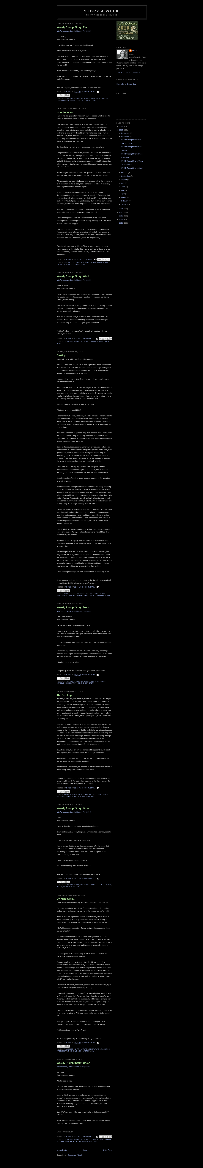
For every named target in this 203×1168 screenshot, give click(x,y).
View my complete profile (128, 72)
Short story (90, 100)
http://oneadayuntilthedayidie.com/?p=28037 (74, 1067)
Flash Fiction (63, 100)
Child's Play (96, 98)
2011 (121, 219)
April (123, 194)
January (124, 204)
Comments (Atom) (74, 1155)
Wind (59, 343)
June (123, 187)
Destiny (61, 355)
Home (85, 1150)
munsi (134, 50)
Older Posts (107, 1150)
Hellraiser (75, 100)
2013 (121, 212)
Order (59, 887)
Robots (69, 796)
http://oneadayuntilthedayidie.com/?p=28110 (74, 31)
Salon (75, 1051)
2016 (121, 126)
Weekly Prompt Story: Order (73, 808)
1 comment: (87, 259)
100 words (85, 98)
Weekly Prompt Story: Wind (73, 276)
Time (77, 887)
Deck (103, 681)
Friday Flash (90, 262)
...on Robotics (65, 112)
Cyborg (67, 262)
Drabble (106, 98)
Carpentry (95, 681)
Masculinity (62, 1051)
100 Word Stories (71, 98)
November (125, 137)
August (124, 180)
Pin (82, 100)
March (124, 197)
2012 (121, 216)
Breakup (67, 794)
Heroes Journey (76, 595)
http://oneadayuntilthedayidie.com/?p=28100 (74, 280)
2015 (121, 130)
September (125, 176)
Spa (93, 1051)
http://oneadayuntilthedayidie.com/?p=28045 (74, 812)
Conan (93, 1139)
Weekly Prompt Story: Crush (73, 1063)
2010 (121, 223)
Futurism (61, 264)
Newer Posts (62, 1150)
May (123, 190)
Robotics (70, 264)
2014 (121, 209)
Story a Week (101, 11)
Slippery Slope (103, 595)
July (123, 183)
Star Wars (90, 796)
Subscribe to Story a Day (126, 84)
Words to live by (89, 1141)
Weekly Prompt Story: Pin (72, 27)
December (125, 133)
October (124, 173)
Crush (100, 1139)
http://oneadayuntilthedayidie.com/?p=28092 (74, 611)
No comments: (88, 92)
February (125, 201)
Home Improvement (73, 683)
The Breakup (64, 695)
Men (70, 1051)
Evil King (75, 593)
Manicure (105, 1049)
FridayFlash (102, 262)
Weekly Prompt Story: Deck (73, 607)
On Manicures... (66, 898)
